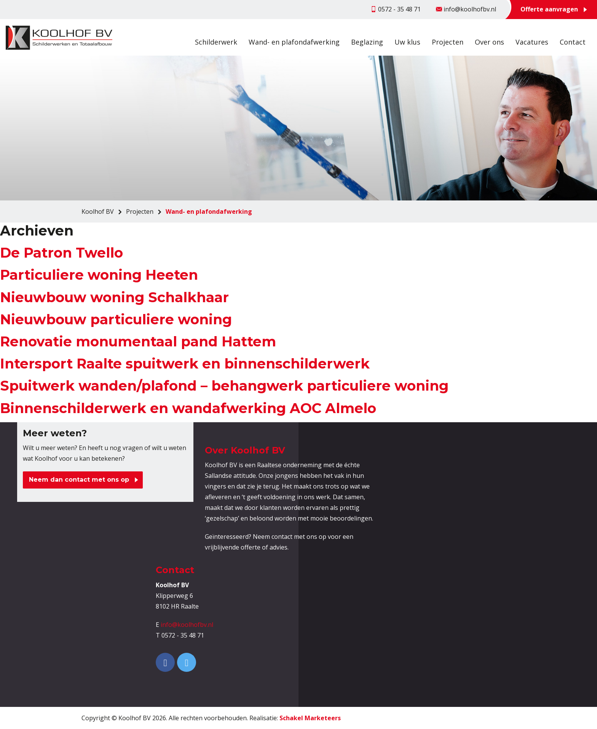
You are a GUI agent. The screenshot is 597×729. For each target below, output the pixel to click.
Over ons (489, 41)
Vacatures (532, 41)
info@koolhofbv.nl (187, 624)
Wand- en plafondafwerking (294, 41)
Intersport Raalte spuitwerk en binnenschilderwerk (185, 363)
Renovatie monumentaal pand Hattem (138, 341)
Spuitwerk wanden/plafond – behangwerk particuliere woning (224, 385)
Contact (573, 41)
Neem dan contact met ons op (79, 479)
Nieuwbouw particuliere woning (116, 319)
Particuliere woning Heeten (99, 274)
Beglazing (367, 41)
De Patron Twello (61, 252)
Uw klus (407, 41)
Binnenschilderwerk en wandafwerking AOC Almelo (188, 408)
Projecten (447, 41)
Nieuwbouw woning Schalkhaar (114, 297)
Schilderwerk (216, 41)
